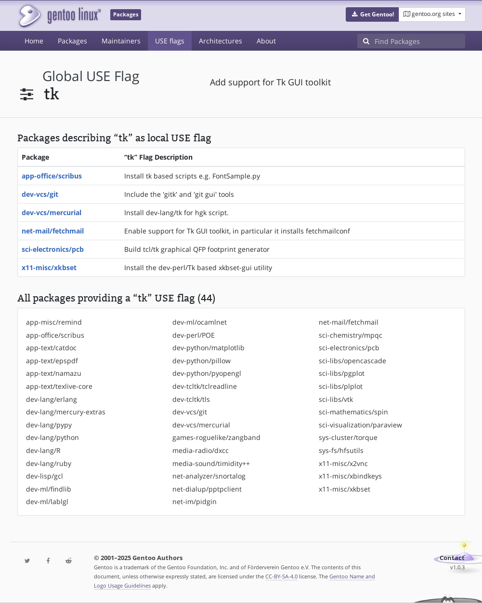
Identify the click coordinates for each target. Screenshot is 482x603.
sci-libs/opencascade (352, 360)
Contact (452, 558)
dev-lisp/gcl (44, 475)
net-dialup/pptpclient (207, 488)
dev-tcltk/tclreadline (204, 386)
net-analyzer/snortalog (209, 475)
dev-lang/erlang (51, 399)
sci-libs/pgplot (342, 373)
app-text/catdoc (51, 347)
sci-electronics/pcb (53, 249)
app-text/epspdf (52, 360)
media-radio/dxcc (200, 450)
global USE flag (90, 76)
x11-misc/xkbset (49, 267)
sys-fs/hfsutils (341, 450)
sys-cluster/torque (348, 437)
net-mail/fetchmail (53, 230)
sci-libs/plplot (341, 386)
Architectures (220, 40)
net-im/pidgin (194, 501)
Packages (72, 40)
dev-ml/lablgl (47, 501)
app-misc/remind (54, 322)
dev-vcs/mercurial (51, 212)
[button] (372, 14)
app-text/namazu (53, 373)
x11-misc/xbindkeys (350, 475)
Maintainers (121, 40)
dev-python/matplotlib (208, 347)
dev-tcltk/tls (191, 399)
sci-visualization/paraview (360, 424)
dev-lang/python (52, 437)
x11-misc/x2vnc (343, 463)
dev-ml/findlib (48, 488)
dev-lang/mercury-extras (65, 411)
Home (34, 40)
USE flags (169, 40)
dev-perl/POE (193, 335)
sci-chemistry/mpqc (350, 335)
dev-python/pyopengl (206, 373)
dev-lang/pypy (49, 424)
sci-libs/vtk (336, 399)
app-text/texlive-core (59, 386)
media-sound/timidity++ (211, 463)
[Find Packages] (420, 41)
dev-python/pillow (201, 360)
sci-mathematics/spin (353, 411)
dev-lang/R (43, 450)
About (266, 40)
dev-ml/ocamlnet (199, 322)
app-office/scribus (52, 175)
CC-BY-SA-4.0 (281, 576)
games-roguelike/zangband (216, 437)
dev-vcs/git (40, 194)
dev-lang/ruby (48, 463)
